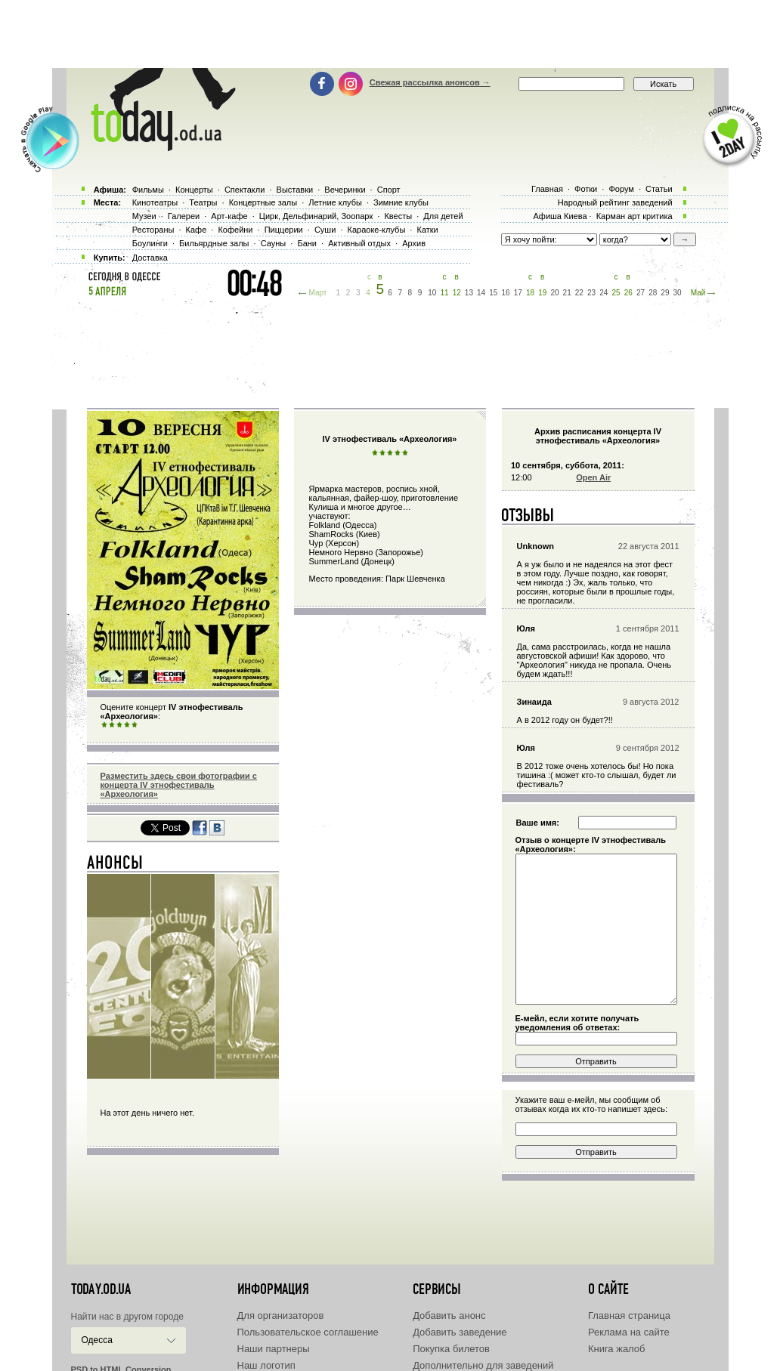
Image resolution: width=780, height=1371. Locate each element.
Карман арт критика (634, 216)
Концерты (194, 189)
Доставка (150, 257)
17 (518, 293)
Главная (547, 188)
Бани (307, 243)
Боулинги (150, 243)
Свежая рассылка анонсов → (430, 82)
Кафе (196, 229)
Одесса (97, 1340)
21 (567, 293)
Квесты (398, 216)
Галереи (184, 216)
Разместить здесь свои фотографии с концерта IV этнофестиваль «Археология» (179, 784)
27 (640, 293)
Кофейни (235, 229)
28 (652, 293)
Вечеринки (344, 189)
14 (481, 293)
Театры (203, 202)
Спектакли (244, 189)
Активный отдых (359, 243)
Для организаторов (280, 1315)
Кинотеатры (155, 202)
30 (677, 293)
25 (615, 293)
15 (493, 293)
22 (579, 293)
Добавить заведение (459, 1332)
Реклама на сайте (629, 1332)
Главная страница (629, 1315)
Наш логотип (266, 1365)
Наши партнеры (273, 1348)
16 (506, 293)
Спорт (389, 189)
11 (444, 293)
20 (554, 293)
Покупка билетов (451, 1348)
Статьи (659, 188)
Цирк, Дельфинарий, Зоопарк (316, 216)
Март (317, 293)
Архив (414, 243)
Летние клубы (335, 202)
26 (628, 293)
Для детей (443, 216)
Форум (620, 188)
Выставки (295, 189)
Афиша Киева (560, 216)
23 (591, 293)
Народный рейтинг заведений (615, 202)
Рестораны (153, 229)
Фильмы (148, 189)
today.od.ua (101, 1289)
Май (698, 293)
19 (542, 293)
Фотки (585, 188)
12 (457, 293)
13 (469, 293)
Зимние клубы (401, 202)
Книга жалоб (616, 1348)
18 (530, 293)
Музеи (144, 216)
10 (432, 293)
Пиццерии (284, 229)
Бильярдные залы (214, 243)
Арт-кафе (229, 216)
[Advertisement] (390, 34)
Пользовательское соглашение (308, 1332)
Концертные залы (263, 202)
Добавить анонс (449, 1315)
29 (665, 293)
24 (603, 293)
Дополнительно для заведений (483, 1365)
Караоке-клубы (377, 229)
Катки (427, 229)
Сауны (273, 243)
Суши (325, 229)
